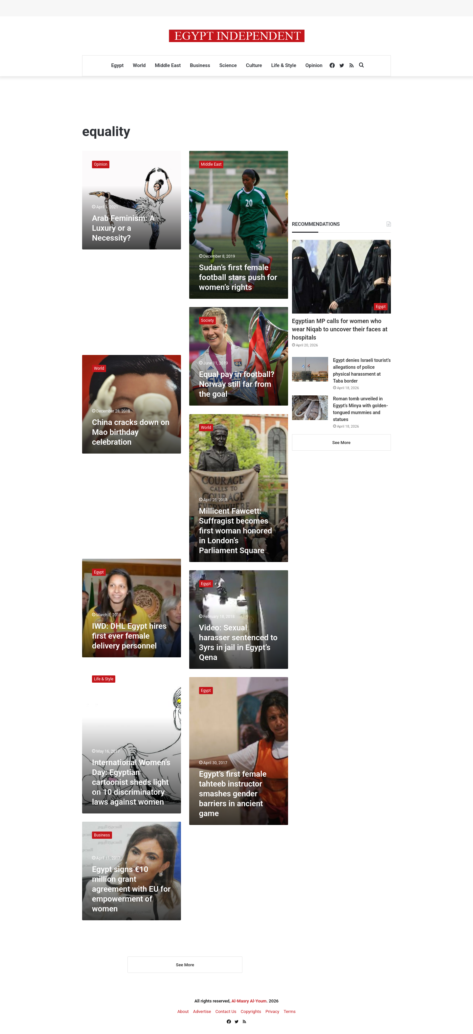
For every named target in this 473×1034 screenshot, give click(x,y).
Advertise (202, 1011)
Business (200, 65)
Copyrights (251, 1011)
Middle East (168, 65)
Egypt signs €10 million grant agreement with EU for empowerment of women (131, 889)
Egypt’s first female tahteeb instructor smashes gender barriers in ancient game (233, 793)
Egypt (117, 65)
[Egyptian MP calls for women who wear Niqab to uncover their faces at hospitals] (341, 276)
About (183, 1011)
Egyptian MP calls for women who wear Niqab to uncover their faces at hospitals (340, 329)
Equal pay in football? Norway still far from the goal (237, 384)
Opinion (314, 65)
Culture (254, 65)
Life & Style (283, 65)
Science (228, 65)
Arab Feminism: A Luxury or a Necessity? (123, 228)
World (139, 65)
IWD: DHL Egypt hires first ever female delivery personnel (129, 636)
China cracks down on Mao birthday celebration (130, 432)
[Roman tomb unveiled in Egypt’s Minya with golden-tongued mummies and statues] (310, 407)
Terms (289, 1011)
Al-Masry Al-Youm (249, 1001)
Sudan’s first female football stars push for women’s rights (238, 277)
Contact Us (225, 1011)
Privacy (272, 1011)
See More (185, 964)
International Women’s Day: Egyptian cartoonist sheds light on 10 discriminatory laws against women (131, 782)
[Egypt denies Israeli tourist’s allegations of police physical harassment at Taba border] (310, 369)
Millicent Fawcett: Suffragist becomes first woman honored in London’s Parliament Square (235, 530)
